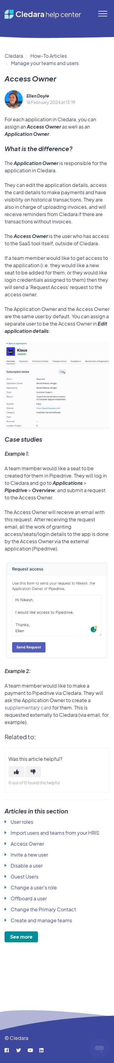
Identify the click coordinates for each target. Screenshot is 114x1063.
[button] (102, 13)
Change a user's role (34, 887)
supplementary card (28, 707)
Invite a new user (29, 854)
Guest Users (24, 876)
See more (21, 937)
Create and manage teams (41, 920)
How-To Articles (48, 56)
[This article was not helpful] (33, 771)
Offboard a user (29, 898)
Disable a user (27, 865)
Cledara (14, 56)
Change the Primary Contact (43, 909)
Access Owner (27, 843)
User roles (22, 822)
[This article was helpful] (16, 771)
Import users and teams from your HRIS (55, 833)
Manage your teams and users (45, 63)
